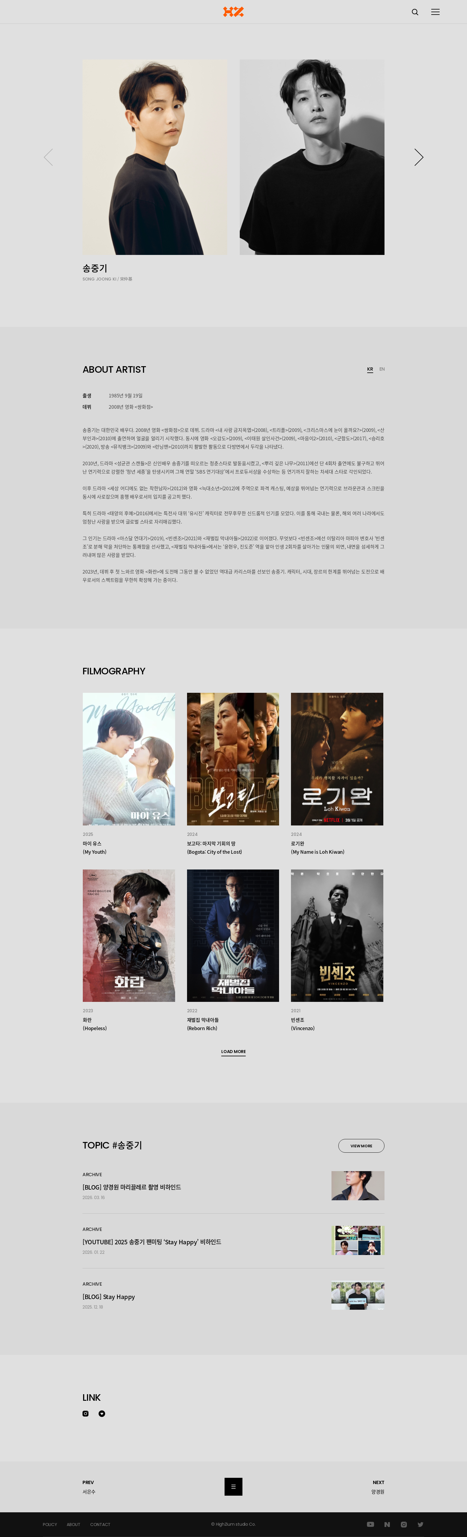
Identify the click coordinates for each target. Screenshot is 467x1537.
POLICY (50, 1524)
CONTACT (100, 1524)
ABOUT (73, 1524)
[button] (419, 157)
